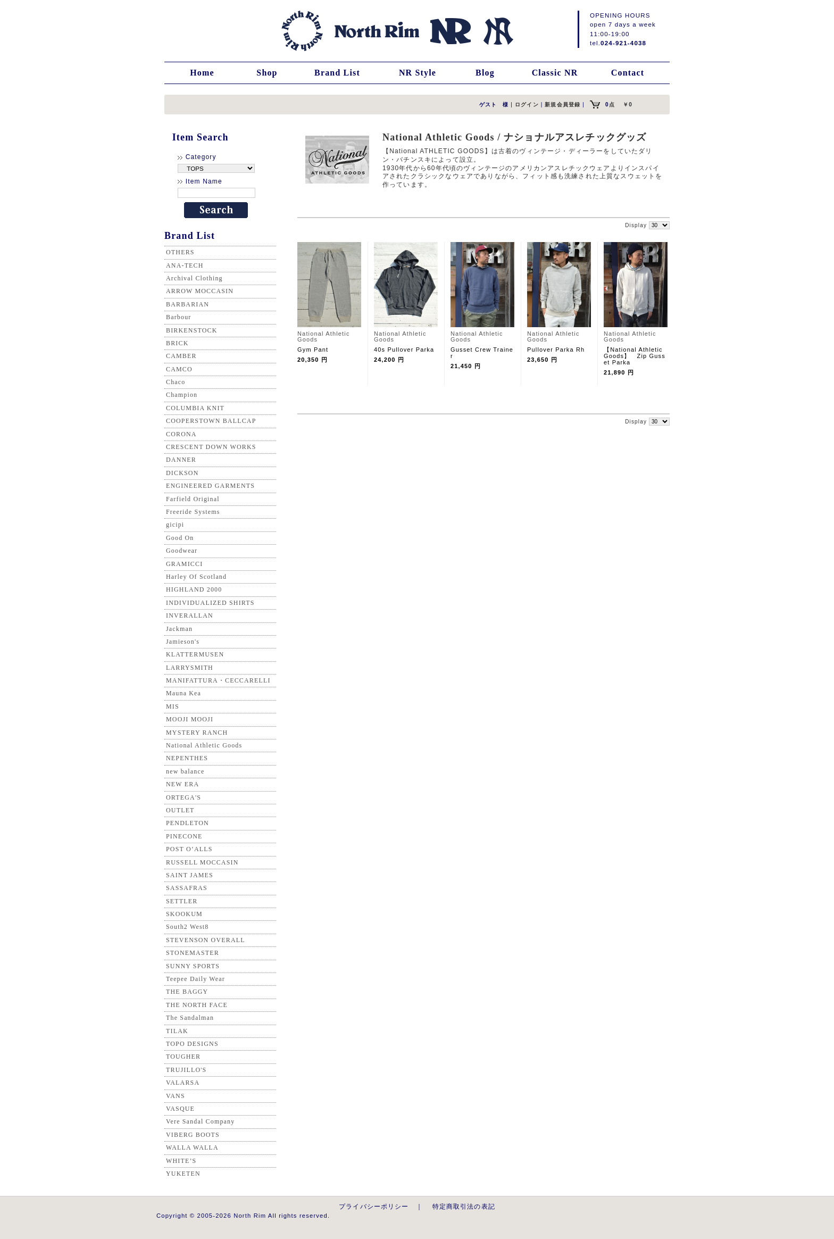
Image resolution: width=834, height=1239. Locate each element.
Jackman (179, 629)
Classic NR (555, 72)
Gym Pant (312, 349)
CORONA (181, 434)
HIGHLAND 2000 (194, 589)
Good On (180, 538)
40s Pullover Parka (407, 349)
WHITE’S (181, 1161)
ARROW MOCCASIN (199, 291)
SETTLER (181, 901)
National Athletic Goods (204, 745)
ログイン (527, 104)
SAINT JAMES (189, 875)
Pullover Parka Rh (556, 349)
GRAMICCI (184, 564)
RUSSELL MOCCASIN (202, 862)
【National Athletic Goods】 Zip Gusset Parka (634, 355)
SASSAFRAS (186, 888)
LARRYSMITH (189, 667)
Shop (266, 72)
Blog (485, 72)
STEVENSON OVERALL (205, 940)
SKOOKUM (184, 914)
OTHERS (180, 252)
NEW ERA (182, 784)
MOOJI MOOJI (189, 719)
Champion (181, 394)
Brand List (337, 72)
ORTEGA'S (183, 797)
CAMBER (181, 356)
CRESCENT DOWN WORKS (211, 447)
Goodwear (181, 550)
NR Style (417, 72)
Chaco (175, 382)
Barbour (178, 317)
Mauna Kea (183, 693)
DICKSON (182, 473)
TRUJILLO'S (186, 1070)
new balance (185, 771)
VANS (175, 1096)
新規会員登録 (562, 104)
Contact (627, 72)
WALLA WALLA (192, 1147)
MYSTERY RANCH (197, 732)
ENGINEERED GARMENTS (210, 485)
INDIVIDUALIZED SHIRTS (210, 602)
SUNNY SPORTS (193, 966)
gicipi (175, 524)
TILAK (177, 1031)
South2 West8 (187, 926)
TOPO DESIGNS (192, 1043)
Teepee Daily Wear (195, 979)
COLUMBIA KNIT (195, 408)
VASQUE (180, 1108)
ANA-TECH (185, 265)
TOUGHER (183, 1056)
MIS (172, 706)
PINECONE (184, 836)
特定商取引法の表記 (463, 1206)
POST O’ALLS (189, 849)
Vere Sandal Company (200, 1121)
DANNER (181, 459)
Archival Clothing (194, 278)
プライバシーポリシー (374, 1206)
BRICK (177, 343)
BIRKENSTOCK (192, 330)
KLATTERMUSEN (195, 654)
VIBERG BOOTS (193, 1134)
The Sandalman (190, 1017)
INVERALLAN (189, 615)
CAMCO (179, 369)
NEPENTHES (187, 758)
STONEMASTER (192, 953)
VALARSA (182, 1082)
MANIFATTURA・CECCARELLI (218, 680)
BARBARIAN (187, 304)
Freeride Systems (193, 511)
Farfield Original (193, 499)
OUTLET (180, 810)
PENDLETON (187, 823)
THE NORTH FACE (197, 1005)
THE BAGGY (187, 991)
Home (202, 72)
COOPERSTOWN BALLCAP (211, 421)
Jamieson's (182, 641)
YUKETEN (183, 1173)
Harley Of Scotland (196, 576)
